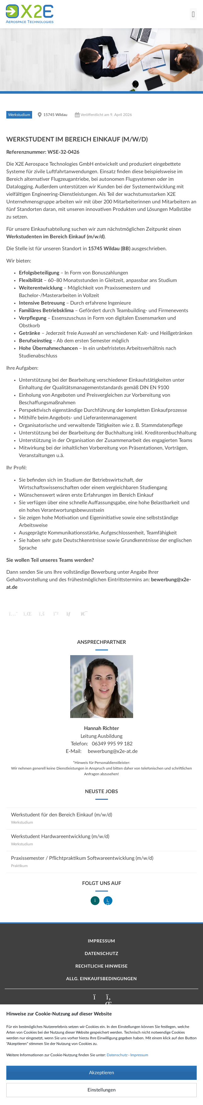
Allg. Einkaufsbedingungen (101, 978)
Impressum (139, 1055)
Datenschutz (117, 1055)
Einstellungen (101, 1090)
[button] (193, 14)
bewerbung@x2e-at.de (113, 751)
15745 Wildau (55, 115)
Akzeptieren (101, 1072)
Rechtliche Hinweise (101, 966)
